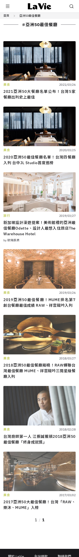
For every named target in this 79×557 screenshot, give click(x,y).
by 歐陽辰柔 (11, 240)
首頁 (6, 16)
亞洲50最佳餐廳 (29, 16)
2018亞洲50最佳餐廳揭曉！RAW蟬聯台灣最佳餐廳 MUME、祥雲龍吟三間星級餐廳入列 (39, 371)
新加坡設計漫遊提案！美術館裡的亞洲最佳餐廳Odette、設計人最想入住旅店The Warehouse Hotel (39, 228)
